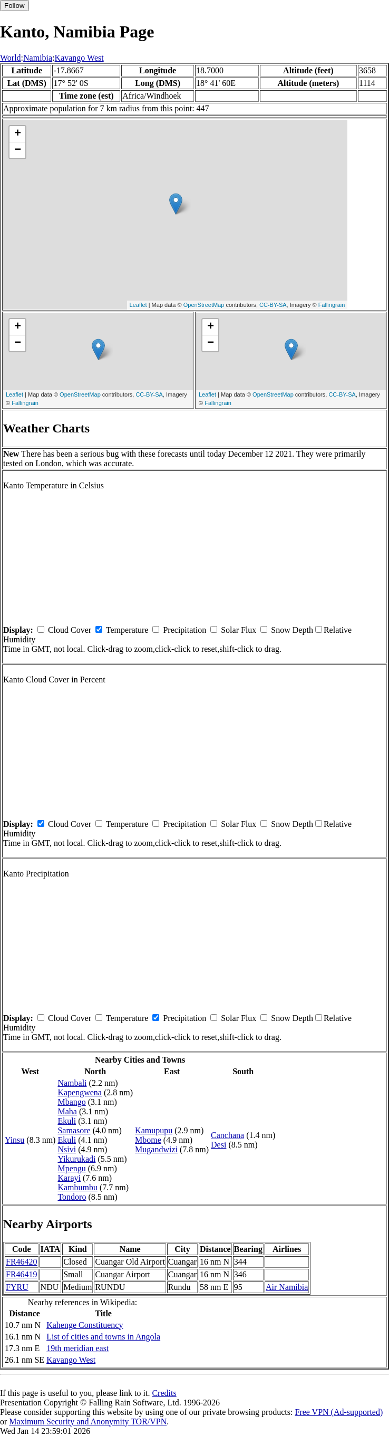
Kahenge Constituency (84, 1325)
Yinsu (14, 1139)
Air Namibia (287, 1287)
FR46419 (21, 1274)
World (10, 57)
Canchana (227, 1135)
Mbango (71, 1101)
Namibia (37, 57)
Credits (164, 1393)
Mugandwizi (156, 1149)
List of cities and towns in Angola (103, 1336)
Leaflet (138, 305)
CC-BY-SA (273, 305)
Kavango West (79, 57)
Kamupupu (153, 1130)
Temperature (127, 629)
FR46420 (21, 1261)
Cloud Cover (69, 629)
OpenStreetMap (204, 305)
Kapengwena (79, 1092)
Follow (14, 5)
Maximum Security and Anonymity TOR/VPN (88, 1421)
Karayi (69, 1177)
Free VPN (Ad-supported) (339, 1412)
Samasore (73, 1130)
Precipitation (184, 629)
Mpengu (71, 1168)
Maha (66, 1111)
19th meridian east (77, 1348)
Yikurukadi (76, 1158)
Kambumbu (77, 1187)
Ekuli (66, 1120)
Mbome (148, 1139)
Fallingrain (331, 305)
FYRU (17, 1287)
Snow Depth (292, 629)
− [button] (17, 150)
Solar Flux (238, 629)
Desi (218, 1144)
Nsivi (66, 1149)
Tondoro (71, 1196)
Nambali (71, 1082)
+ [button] (17, 134)
